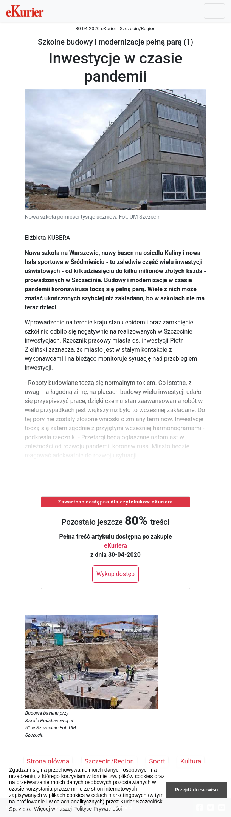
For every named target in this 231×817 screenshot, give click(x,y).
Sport (157, 761)
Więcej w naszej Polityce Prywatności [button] (78, 809)
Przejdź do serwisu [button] (196, 789)
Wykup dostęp (115, 574)
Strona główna (48, 761)
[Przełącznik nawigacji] (214, 11)
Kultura (190, 761)
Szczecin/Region (109, 761)
